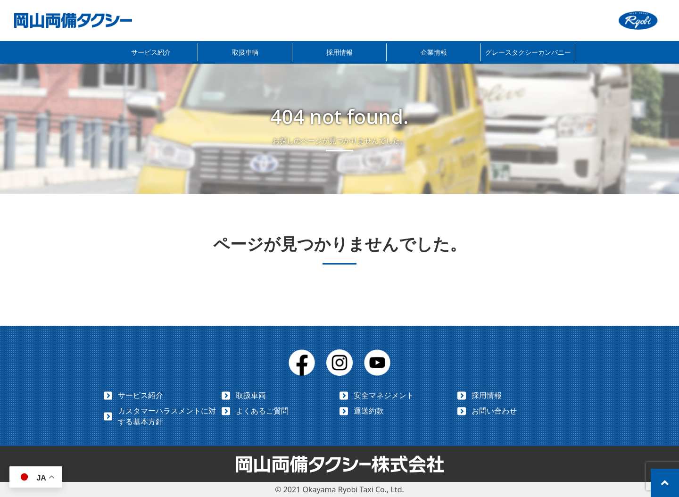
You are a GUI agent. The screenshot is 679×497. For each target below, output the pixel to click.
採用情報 (339, 52)
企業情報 (434, 52)
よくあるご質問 (262, 411)
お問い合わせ (494, 411)
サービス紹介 (151, 52)
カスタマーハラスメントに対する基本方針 (167, 416)
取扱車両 (251, 395)
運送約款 (369, 411)
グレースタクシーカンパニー (528, 52)
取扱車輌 (245, 52)
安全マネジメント (384, 395)
